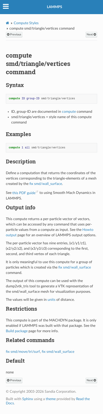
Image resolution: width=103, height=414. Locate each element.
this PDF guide (23, 193)
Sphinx (27, 399)
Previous (14, 34)
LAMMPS (54, 7)
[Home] (7, 23)
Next (91, 34)
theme (51, 399)
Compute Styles (26, 23)
